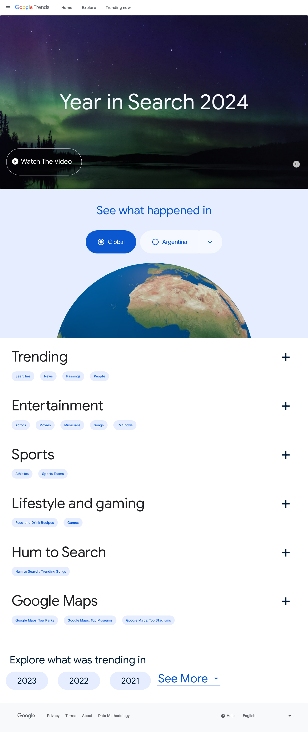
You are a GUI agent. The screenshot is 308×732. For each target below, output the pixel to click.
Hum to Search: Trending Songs (40, 571)
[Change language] (267, 716)
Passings (73, 376)
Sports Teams (53, 474)
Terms (70, 715)
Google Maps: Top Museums (90, 620)
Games (73, 522)
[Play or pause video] (296, 164)
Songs (99, 425)
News (48, 376)
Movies (45, 425)
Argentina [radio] (169, 242)
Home (66, 7)
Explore (89, 7)
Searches (23, 376)
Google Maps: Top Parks (34, 620)
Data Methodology (114, 715)
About (87, 715)
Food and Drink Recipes (34, 522)
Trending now (118, 7)
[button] (299, 166)
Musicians (72, 425)
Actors (20, 425)
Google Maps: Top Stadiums (148, 620)
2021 (130, 680)
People (99, 376)
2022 (79, 680)
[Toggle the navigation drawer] (8, 7)
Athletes (22, 474)
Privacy (53, 715)
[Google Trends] (32, 7)
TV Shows (125, 425)
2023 (27, 680)
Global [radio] (111, 242)
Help (228, 715)
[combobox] (210, 241)
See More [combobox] (183, 679)
